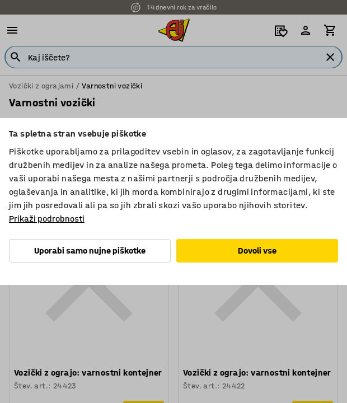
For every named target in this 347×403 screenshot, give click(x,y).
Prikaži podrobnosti (47, 218)
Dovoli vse (257, 250)
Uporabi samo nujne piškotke (90, 250)
